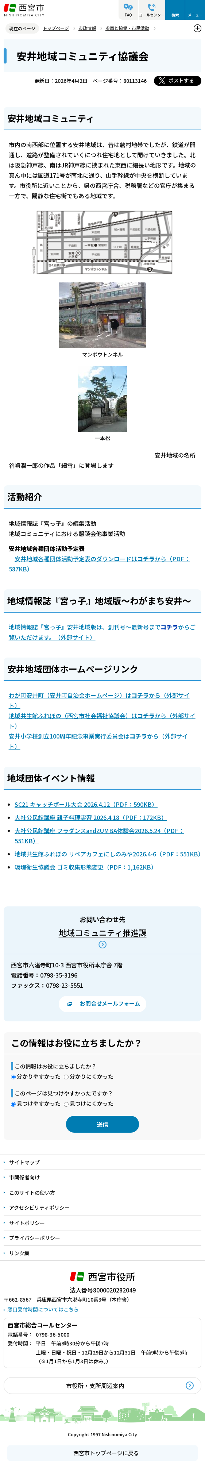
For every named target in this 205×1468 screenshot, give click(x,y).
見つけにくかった (91, 1103)
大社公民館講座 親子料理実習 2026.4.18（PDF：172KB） (91, 817)
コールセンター (152, 15)
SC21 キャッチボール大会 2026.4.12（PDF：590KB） (86, 804)
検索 (175, 15)
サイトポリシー (27, 1222)
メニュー (195, 15)
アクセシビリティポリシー (39, 1207)
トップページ (56, 28)
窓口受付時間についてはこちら (43, 1309)
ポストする (181, 80)
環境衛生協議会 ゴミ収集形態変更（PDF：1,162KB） (86, 867)
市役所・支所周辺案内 (95, 1385)
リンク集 (19, 1253)
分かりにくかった (91, 1076)
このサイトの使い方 (32, 1192)
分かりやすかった (39, 1076)
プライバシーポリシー (34, 1237)
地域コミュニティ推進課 (103, 932)
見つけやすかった (39, 1103)
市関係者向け (24, 1177)
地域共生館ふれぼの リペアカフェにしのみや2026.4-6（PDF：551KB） (109, 853)
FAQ (128, 15)
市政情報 (87, 28)
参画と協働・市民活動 (127, 28)
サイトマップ (24, 1162)
